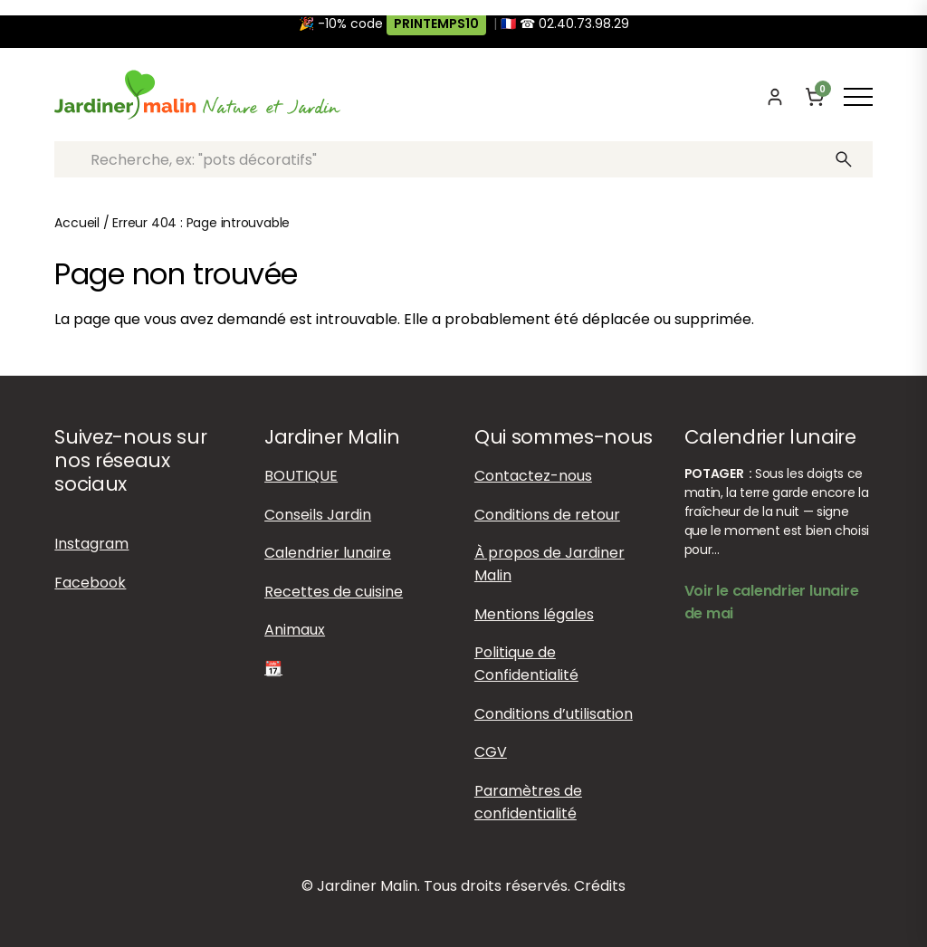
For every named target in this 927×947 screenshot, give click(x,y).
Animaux (294, 629)
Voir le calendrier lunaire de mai (771, 602)
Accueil (77, 223)
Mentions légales (534, 614)
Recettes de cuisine (333, 591)
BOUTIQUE (301, 475)
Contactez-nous (533, 475)
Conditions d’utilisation (553, 713)
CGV (490, 751)
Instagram (91, 543)
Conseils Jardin (317, 514)
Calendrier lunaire (327, 552)
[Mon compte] (775, 97)
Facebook (90, 582)
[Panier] (815, 97)
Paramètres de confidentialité (528, 802)
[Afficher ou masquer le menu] (858, 97)
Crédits (600, 885)
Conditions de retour (547, 514)
